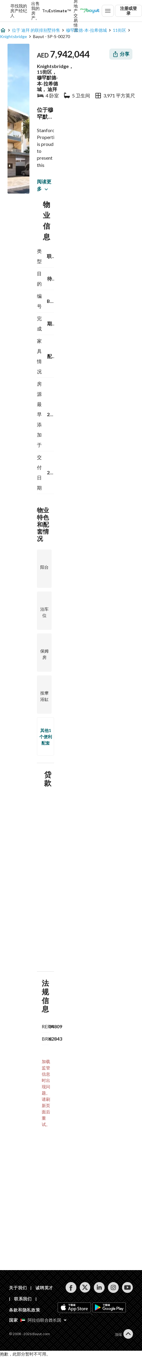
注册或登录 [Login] (128, 11)
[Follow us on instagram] (113, 1287)
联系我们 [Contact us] (23, 1298)
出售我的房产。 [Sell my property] (35, 11)
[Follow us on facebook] (71, 1287)
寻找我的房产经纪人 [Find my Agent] (18, 11)
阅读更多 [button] (44, 185)
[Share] (120, 54)
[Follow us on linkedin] (99, 1287)
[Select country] (43, 1320)
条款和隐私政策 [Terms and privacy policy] (24, 1309)
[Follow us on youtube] (127, 1287)
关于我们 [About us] (18, 1287)
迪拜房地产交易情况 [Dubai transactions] (76, 11)
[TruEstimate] (56, 11)
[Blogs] (90, 11)
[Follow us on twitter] (85, 1287)
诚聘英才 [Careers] (44, 1287)
